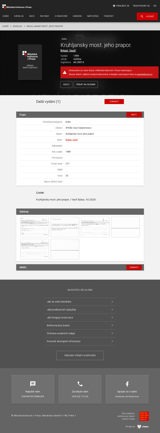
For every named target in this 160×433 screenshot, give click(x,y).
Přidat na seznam (85, 84)
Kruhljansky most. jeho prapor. (45, 26)
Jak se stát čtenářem (59, 301)
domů (5, 26)
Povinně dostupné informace (64, 341)
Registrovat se (141, 6)
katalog (17, 26)
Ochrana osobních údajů (61, 333)
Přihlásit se (121, 6)
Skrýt (134, 115)
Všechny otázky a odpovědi (80, 355)
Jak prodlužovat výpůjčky (61, 309)
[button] (30, 62)
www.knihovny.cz (144, 74)
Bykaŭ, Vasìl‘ (68, 50)
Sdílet (66, 84)
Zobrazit (114, 101)
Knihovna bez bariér (58, 325)
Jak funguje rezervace (60, 317)
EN (155, 6)
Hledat (147, 16)
